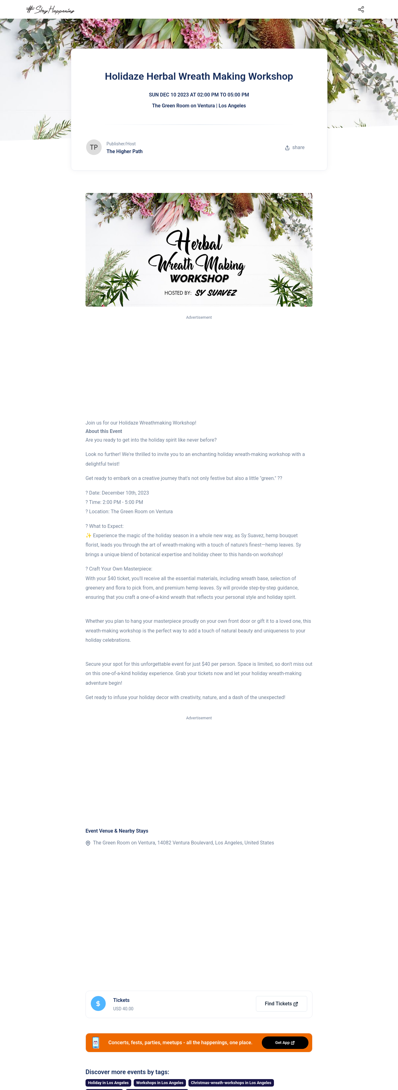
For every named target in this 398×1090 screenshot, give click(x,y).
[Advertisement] (199, 367)
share (295, 147)
